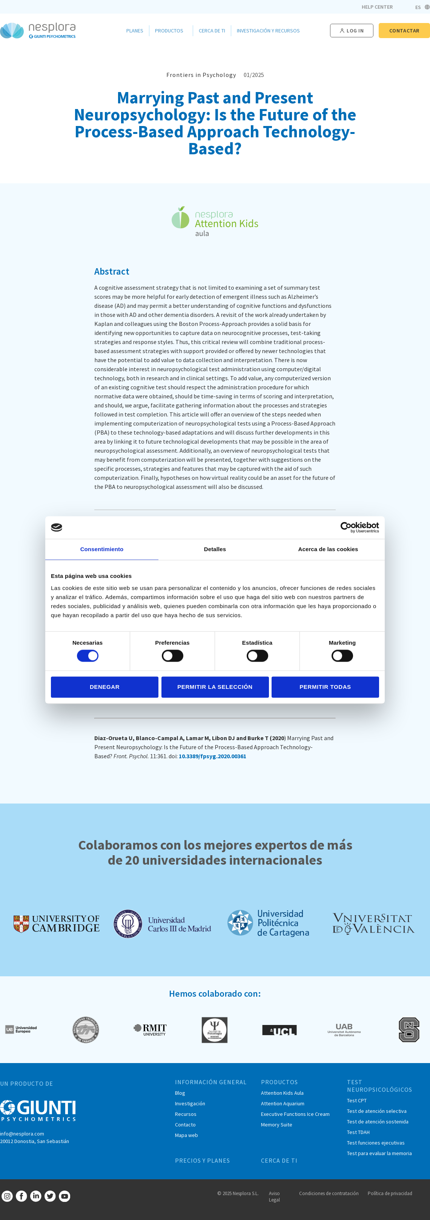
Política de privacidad (390, 1193)
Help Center (377, 6)
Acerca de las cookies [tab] (328, 549)
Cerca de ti (212, 30)
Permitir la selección (215, 687)
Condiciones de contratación (329, 1193)
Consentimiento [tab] (102, 549)
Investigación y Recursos (270, 30)
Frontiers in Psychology (201, 74)
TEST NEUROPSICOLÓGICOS (379, 1085)
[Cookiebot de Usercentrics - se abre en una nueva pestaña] (346, 527)
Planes (134, 30)
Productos (171, 30)
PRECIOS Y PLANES (202, 1160)
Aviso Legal (274, 1196)
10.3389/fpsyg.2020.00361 (212, 756)
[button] (351, 31)
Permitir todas (325, 687)
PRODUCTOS (279, 1082)
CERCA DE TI (279, 1160)
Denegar (105, 687)
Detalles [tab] (215, 549)
